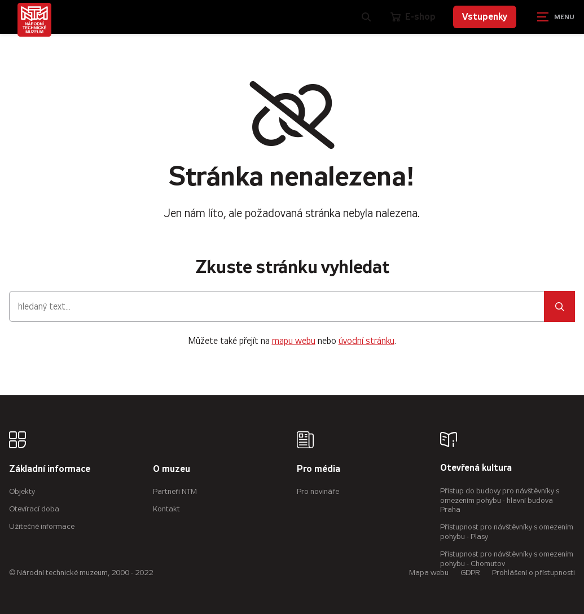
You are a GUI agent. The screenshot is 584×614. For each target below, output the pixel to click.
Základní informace (49, 469)
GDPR (470, 572)
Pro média (318, 469)
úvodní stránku (366, 341)
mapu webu (293, 341)
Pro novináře (318, 491)
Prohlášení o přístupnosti (533, 572)
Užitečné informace (41, 526)
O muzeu (171, 469)
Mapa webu (429, 572)
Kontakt (166, 509)
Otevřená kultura (476, 468)
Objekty (22, 491)
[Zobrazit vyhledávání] (366, 17)
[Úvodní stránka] (34, 20)
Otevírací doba (34, 509)
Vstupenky (484, 16)
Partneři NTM (175, 491)
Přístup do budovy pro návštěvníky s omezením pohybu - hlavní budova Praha (499, 500)
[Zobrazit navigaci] (556, 17)
